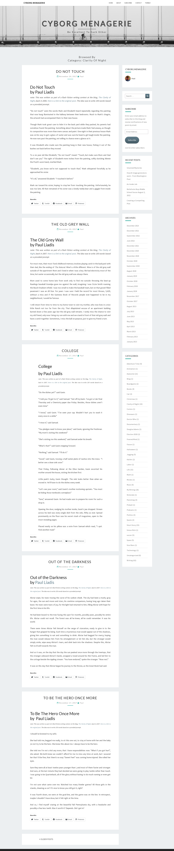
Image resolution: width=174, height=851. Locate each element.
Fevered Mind (132, 439)
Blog (129, 379)
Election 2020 (132, 434)
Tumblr (147, 3)
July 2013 (130, 311)
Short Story (131, 525)
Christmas (131, 399)
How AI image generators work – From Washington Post (137, 176)
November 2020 (133, 256)
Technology (131, 550)
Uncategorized (132, 555)
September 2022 (133, 236)
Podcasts (130, 510)
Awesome (130, 374)
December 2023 (133, 226)
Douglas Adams (133, 429)
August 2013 (131, 306)
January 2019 (132, 276)
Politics (130, 515)
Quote (129, 520)
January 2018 (132, 291)
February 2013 (132, 336)
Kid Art (129, 459)
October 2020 (132, 261)
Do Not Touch (70, 71)
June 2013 (131, 316)
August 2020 (131, 271)
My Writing (131, 490)
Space (129, 540)
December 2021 (133, 246)
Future (129, 444)
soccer (129, 535)
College (70, 351)
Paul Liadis (44, 582)
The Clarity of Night (95, 379)
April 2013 (131, 326)
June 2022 (131, 241)
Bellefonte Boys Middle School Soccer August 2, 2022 (136, 192)
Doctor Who (131, 419)
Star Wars (130, 545)
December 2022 (133, 231)
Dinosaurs (131, 414)
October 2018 (132, 281)
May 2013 (130, 321)
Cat (128, 394)
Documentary (132, 424)
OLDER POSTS (46, 839)
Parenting (131, 500)
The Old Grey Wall (70, 224)
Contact (138, 3)
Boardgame (131, 384)
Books (129, 389)
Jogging (130, 454)
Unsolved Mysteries (134, 168)
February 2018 (132, 286)
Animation (131, 369)
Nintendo (130, 495)
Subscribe (128, 3)
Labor (129, 464)
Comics (130, 409)
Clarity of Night (133, 404)
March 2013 (131, 331)
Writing (130, 560)
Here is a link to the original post (61, 101)
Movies (129, 480)
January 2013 (132, 341)
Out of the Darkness (70, 562)
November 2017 (133, 296)
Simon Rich (131, 530)
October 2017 (132, 301)
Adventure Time (133, 364)
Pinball (130, 505)
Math (129, 475)
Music (129, 485)
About (118, 3)
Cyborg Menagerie (34, 2)
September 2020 (133, 266)
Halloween (131, 449)
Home (111, 3)
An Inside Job (132, 184)
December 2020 (133, 251)
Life (128, 470)
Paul (82, 76)
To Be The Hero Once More (70, 698)
